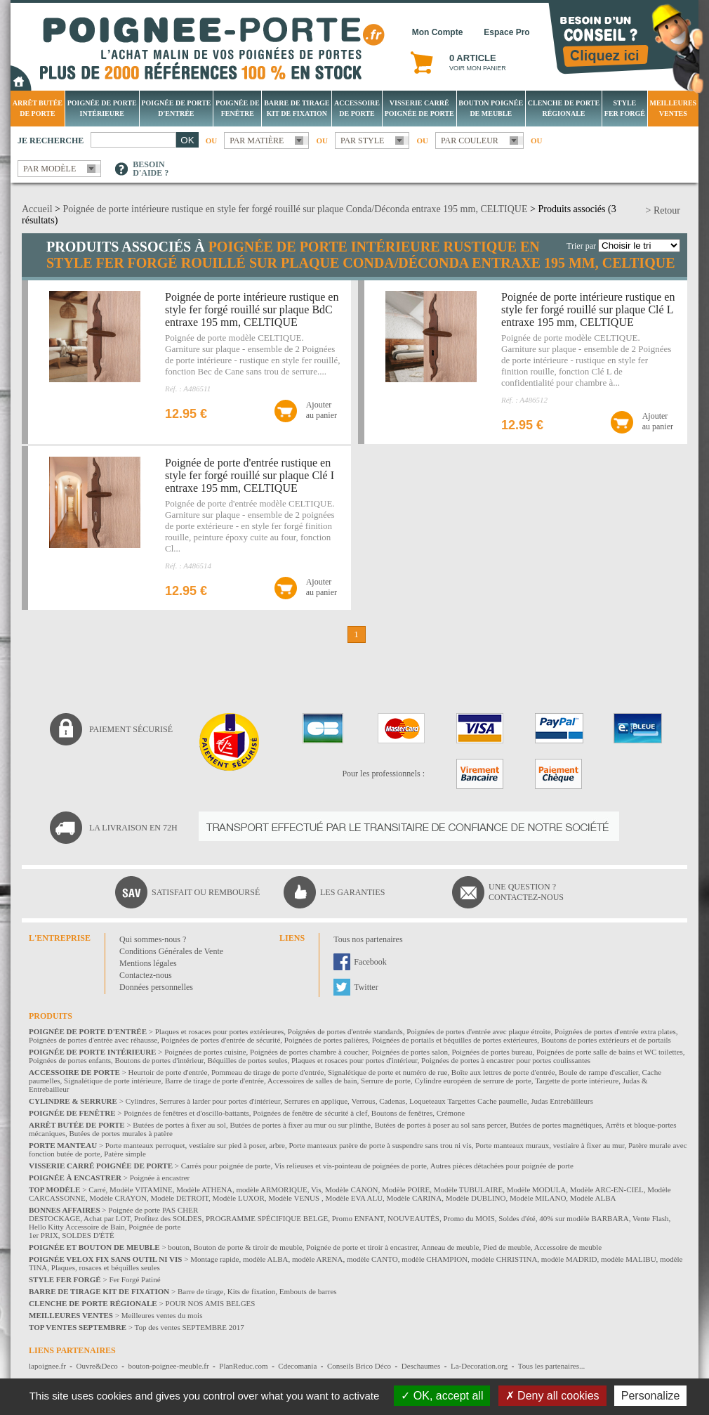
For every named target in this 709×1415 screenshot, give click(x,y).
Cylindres (141, 1101)
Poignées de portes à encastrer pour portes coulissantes (505, 1060)
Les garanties (352, 892)
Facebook (370, 962)
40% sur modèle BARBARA (583, 1218)
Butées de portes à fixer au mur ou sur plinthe (300, 1125)
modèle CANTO (372, 1259)
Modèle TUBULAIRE (468, 1189)
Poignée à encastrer (160, 1177)
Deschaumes (421, 1366)
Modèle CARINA (414, 1198)
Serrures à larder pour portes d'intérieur (219, 1101)
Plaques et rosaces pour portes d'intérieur (354, 1060)
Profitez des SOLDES (168, 1218)
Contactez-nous (145, 975)
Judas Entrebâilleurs (562, 1101)
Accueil (37, 209)
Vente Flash (650, 1218)
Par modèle (49, 169)
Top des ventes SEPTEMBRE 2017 (189, 1327)
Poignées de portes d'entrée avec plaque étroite (478, 1031)
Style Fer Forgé (624, 108)
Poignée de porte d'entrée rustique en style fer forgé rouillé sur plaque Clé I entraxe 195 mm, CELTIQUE (249, 475)
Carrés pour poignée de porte (226, 1165)
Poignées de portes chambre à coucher (309, 1052)
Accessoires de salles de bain (312, 1080)
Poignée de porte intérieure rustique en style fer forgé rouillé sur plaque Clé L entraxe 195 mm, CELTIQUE (588, 309)
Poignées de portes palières (326, 1040)
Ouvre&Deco (97, 1366)
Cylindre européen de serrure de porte (472, 1080)
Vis (316, 1189)
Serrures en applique (315, 1101)
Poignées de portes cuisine (205, 1052)
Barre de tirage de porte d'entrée (214, 1080)
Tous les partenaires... (551, 1366)
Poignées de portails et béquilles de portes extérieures (455, 1040)
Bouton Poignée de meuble (490, 108)
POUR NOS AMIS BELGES (210, 1303)
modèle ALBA (265, 1259)
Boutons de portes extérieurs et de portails (606, 1040)
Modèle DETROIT (179, 1198)
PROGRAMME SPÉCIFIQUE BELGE (267, 1218)
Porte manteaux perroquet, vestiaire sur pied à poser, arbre (195, 1145)
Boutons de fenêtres (401, 1113)
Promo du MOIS (468, 1218)
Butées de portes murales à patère (121, 1133)
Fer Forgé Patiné (134, 1279)
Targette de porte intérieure (576, 1080)
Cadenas (392, 1101)
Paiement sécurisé (131, 729)
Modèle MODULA (536, 1189)
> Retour (663, 210)
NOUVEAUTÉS (413, 1218)
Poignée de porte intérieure (102, 108)
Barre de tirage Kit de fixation (296, 108)
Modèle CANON (351, 1189)
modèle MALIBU (628, 1259)
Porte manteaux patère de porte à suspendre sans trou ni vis (380, 1145)
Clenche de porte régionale (563, 108)
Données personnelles (156, 987)
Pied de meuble (507, 1247)
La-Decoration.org (479, 1366)
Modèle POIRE (406, 1189)
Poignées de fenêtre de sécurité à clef (310, 1113)
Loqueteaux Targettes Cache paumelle (468, 1101)
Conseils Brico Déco (359, 1366)
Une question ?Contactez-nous (526, 892)
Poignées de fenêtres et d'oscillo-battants (186, 1113)
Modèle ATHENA (204, 1189)
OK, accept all (442, 1396)
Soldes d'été (516, 1218)
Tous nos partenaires (367, 939)
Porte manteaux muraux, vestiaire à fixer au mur (549, 1145)
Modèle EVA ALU (354, 1198)
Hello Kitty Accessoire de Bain (77, 1226)
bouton (179, 1247)
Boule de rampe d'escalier (598, 1072)
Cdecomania (297, 1366)
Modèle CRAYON (118, 1198)
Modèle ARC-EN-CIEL (607, 1189)
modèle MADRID (569, 1259)
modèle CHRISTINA (505, 1259)
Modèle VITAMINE (141, 1189)
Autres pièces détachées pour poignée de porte (502, 1165)
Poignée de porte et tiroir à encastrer (362, 1247)
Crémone (451, 1113)
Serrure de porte (386, 1080)
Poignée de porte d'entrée (176, 108)
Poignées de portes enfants (70, 1060)
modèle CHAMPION (435, 1259)
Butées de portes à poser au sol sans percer (440, 1125)
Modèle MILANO (538, 1198)
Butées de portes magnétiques (556, 1125)
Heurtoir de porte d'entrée (168, 1072)
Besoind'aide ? (150, 168)
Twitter (366, 987)
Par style (362, 140)
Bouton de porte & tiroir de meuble (247, 1247)
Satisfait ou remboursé (206, 892)
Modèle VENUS (295, 1198)
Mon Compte (437, 32)
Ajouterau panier (321, 410)
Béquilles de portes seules (248, 1060)
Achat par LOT (107, 1218)
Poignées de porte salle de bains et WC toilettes (609, 1052)
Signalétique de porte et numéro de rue (387, 1072)
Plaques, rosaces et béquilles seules (105, 1267)
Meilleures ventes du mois (162, 1315)
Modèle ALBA (593, 1198)
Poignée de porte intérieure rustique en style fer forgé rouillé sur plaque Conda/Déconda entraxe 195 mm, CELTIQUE (294, 209)
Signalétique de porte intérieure (112, 1080)
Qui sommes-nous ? (152, 939)
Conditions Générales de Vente (171, 951)
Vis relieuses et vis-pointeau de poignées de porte (350, 1165)
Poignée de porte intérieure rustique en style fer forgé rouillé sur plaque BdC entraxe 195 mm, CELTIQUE (251, 309)
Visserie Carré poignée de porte (419, 108)
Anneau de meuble (450, 1247)
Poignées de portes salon (409, 1052)
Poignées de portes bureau (491, 1052)
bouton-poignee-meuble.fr (168, 1366)
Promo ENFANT (358, 1218)
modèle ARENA (317, 1259)
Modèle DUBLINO (476, 1198)
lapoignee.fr (47, 1366)
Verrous (363, 1101)
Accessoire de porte (357, 108)
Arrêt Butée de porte (37, 108)
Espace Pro (506, 32)
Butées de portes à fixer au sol (179, 1125)
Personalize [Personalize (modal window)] (650, 1396)
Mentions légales (148, 963)
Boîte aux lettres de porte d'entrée (503, 1072)
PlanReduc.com (243, 1366)
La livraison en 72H (133, 828)
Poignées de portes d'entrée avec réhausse (93, 1040)
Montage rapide (214, 1259)
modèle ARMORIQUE (272, 1189)
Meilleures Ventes (672, 108)
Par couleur (469, 140)
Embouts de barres (308, 1291)
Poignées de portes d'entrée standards (345, 1031)
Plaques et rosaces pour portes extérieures (219, 1031)
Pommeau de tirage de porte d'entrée (267, 1072)
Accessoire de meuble (568, 1247)
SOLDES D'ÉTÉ (88, 1235)
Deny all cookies (552, 1396)
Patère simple (125, 1153)
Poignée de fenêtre (238, 108)
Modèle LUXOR (239, 1198)
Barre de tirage (200, 1291)
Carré (96, 1189)
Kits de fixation (251, 1291)
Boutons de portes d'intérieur (159, 1060)
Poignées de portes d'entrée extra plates (615, 1031)
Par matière (257, 140)
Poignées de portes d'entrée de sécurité (221, 1040)
